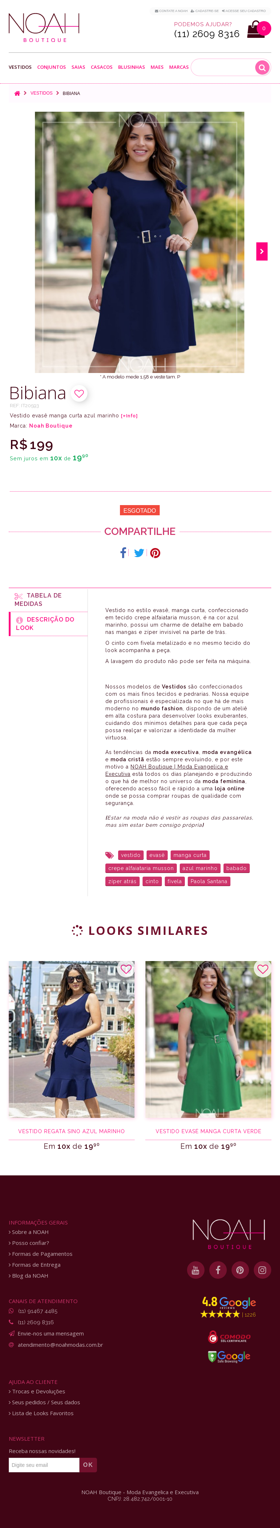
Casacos (102, 67)
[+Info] (129, 415)
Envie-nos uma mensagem (51, 1333)
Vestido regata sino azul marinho (71, 1131)
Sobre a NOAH (29, 1232)
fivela (175, 881)
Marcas (179, 67)
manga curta (190, 855)
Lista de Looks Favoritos (41, 1413)
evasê (157, 855)
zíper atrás (122, 881)
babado (236, 868)
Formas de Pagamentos (41, 1253)
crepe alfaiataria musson (141, 868)
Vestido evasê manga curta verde (208, 1131)
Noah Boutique (51, 426)
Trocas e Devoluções (37, 1391)
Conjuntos (51, 67)
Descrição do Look (45, 623)
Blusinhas (131, 67)
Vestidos (20, 67)
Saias (78, 67)
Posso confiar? (29, 1242)
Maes (157, 67)
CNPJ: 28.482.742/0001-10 (140, 1499)
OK (88, 1465)
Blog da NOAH (28, 1275)
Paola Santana (209, 881)
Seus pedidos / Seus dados (44, 1402)
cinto (152, 881)
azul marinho (200, 868)
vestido (131, 855)
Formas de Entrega (35, 1264)
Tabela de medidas (38, 599)
